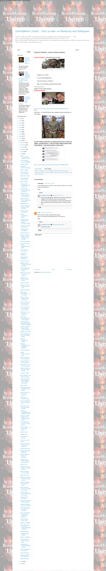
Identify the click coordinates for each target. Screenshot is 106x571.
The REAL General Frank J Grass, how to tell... (25, 286)
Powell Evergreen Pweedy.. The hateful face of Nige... (25, 489)
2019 (20, 134)
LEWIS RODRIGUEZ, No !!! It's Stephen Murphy (25, 335)
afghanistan (42, 170)
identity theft (37, 172)
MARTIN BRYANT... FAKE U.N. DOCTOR (25, 456)
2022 (20, 127)
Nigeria (56, 172)
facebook (56, 170)
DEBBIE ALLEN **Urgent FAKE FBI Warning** (25, 264)
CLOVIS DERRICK (24, 350)
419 (38, 170)
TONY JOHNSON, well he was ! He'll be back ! (25, 424)
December (22, 142)
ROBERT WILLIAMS (25, 331)
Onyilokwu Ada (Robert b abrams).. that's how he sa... (25, 461)
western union (40, 174)
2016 (20, 140)
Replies (41, 192)
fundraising (62, 170)
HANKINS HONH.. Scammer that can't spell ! (25, 541)
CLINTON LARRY (24, 373)
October (22, 147)
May (21, 563)
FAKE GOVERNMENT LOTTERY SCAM (25, 157)
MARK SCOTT (23, 464)
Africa (46, 170)
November (23, 144)
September (23, 149)
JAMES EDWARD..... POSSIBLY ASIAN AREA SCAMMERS (25, 323)
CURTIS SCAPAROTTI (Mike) (24, 216)
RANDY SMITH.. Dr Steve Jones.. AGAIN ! (25, 394)
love (44, 172)
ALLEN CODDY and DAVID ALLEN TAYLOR (25, 207)
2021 (20, 129)
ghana (67, 170)
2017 (20, 138)
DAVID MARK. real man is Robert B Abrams (25, 269)
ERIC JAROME (24, 181)
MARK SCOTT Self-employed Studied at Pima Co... (25, 468)
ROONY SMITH (24, 170)
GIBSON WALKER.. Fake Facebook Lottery (25, 484)
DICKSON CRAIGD (25, 290)
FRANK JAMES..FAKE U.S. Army (25, 354)
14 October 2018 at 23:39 (58, 224)
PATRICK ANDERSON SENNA (23, 340)
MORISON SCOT (24, 203)
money (47, 172)
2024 (20, 123)
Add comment (38, 234)
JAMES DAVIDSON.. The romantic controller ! (25, 509)
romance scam (61, 172)
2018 (20, 136)
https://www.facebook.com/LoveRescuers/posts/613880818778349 (51, 108)
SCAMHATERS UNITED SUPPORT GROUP (25, 546)
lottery (41, 172)
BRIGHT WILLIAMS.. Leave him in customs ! (25, 274)
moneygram (51, 172)
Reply (39, 189)
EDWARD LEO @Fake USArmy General (24, 279)
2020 (20, 131)
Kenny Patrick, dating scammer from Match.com (25, 445)
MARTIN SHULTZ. (24, 531)
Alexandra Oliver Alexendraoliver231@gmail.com (25, 185)
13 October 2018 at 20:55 (46, 212)
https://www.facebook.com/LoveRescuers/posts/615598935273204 (51, 165)
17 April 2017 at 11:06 (49, 183)
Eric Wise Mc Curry (24, 260)
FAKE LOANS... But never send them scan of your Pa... (25, 303)
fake (59, 170)
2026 (20, 118)
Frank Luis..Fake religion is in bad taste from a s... (24, 298)
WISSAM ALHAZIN (25, 448)
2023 (20, 125)
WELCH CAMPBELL (25, 537)
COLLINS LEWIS (24, 282)
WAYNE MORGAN (24, 233)
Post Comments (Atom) (45, 272)
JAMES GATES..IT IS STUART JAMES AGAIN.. (25, 370)
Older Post (69, 269)
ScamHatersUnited (45, 195)
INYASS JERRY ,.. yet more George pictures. (25, 428)
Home (53, 269)
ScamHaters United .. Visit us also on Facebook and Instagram (52, 31)
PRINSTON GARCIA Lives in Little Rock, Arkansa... (25, 479)
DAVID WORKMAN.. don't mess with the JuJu (25, 402)
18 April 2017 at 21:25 (58, 195)
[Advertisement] (42, 11)
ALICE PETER (23, 385)
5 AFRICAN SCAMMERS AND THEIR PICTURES (25, 412)
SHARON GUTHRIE (25, 522)
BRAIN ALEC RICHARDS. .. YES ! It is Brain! (25, 293)
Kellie (39, 212)
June (21, 561)
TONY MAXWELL (24, 552)
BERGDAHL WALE (25, 175)
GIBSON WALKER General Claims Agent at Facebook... (25, 328)
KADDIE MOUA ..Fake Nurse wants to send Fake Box (25, 195)
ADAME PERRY (24, 164)
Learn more (2, 21)
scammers (66, 172)
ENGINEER (50, 170)
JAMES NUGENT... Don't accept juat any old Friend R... (25, 200)
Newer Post (37, 269)
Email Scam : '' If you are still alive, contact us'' (25, 313)
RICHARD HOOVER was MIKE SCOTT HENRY (25, 389)
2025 (20, 120)
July (21, 153)
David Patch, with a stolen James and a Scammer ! (25, 407)
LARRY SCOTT (24, 432)
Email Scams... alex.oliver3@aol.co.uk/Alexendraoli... (25, 318)
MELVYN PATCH (24, 475)
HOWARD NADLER (25, 241)
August (22, 151)
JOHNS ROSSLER (24, 558)
